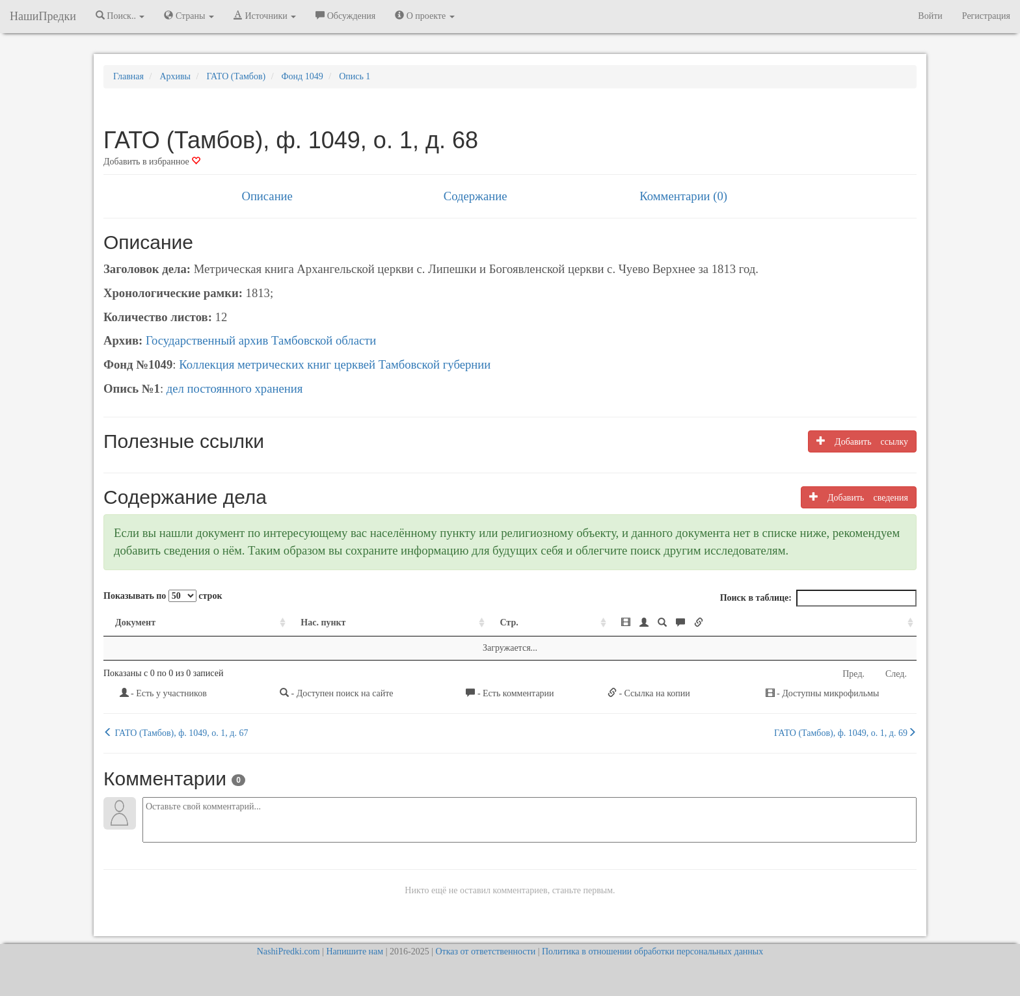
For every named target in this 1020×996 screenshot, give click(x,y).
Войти (930, 16)
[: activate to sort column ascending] (763, 623)
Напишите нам (354, 951)
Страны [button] (189, 15)
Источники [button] (265, 15)
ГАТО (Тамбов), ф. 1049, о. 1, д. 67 (175, 732)
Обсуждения (345, 15)
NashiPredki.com (288, 951)
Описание (266, 196)
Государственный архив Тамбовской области (261, 340)
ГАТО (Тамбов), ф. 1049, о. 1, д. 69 (845, 732)
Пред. (853, 674)
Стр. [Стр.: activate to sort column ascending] (509, 622)
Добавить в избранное (151, 161)
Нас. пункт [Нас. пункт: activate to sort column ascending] (323, 622)
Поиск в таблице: (818, 598)
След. (896, 674)
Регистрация (986, 16)
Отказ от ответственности (485, 951)
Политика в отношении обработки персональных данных (652, 951)
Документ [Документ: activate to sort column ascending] (135, 622)
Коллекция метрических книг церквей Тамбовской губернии (334, 364)
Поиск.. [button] (120, 15)
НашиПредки (43, 16)
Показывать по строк (162, 596)
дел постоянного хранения (235, 388)
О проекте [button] (424, 15)
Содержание (475, 196)
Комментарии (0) (683, 196)
